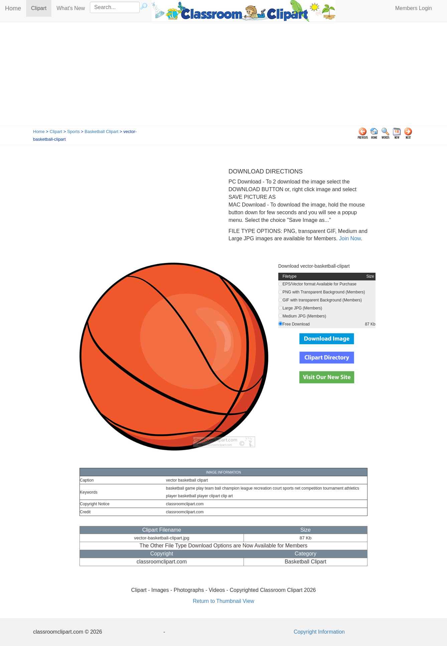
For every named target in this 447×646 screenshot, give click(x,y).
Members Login (413, 8)
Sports (73, 131)
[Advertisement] (223, 75)
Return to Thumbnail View (223, 601)
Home (13, 8)
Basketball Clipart (101, 131)
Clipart (41, 8)
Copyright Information (319, 632)
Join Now (348, 238)
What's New (70, 8)
